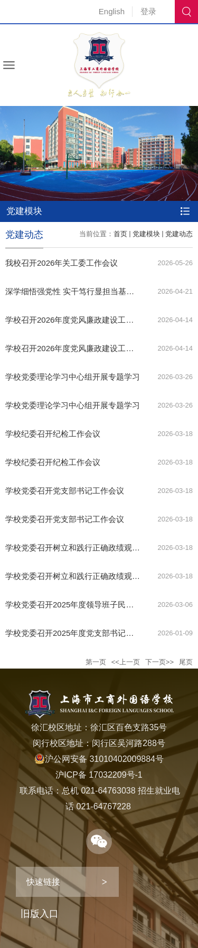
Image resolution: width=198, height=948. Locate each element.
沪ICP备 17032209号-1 (99, 774)
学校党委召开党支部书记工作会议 (64, 490)
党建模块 (146, 234)
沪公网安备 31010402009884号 (99, 758)
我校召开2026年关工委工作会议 (61, 262)
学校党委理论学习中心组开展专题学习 (72, 376)
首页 (120, 234)
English (112, 11)
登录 (148, 11)
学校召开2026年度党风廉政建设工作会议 (77, 319)
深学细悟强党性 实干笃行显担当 (61, 291)
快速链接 (43, 881)
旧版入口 (40, 913)
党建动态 (179, 234)
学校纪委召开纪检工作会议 (52, 433)
